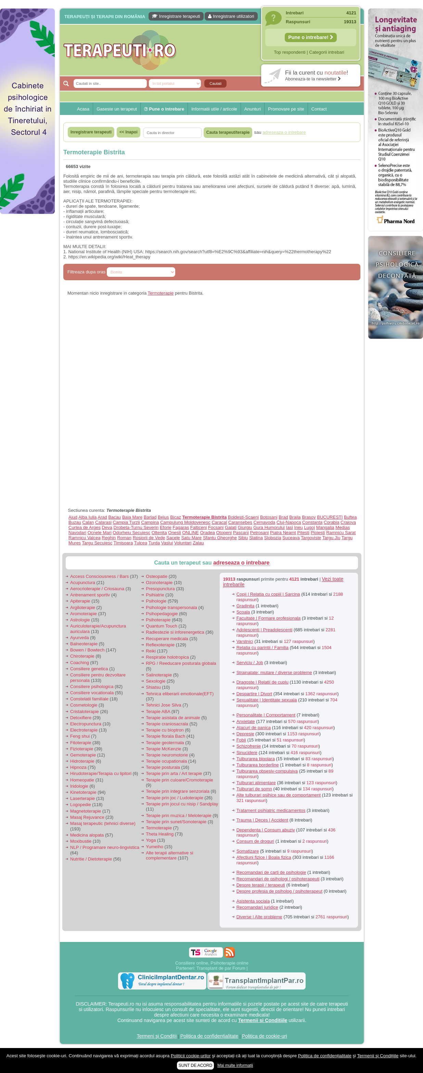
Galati (230, 527)
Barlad (150, 517)
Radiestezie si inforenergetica (175, 632)
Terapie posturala (163, 767)
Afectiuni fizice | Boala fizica (263, 857)
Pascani (241, 532)
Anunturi (252, 109)
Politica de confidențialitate (209, 1036)
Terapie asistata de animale (173, 717)
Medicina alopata (87, 835)
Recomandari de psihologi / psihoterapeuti (278, 878)
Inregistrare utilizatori (231, 16)
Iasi (289, 527)
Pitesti (303, 532)
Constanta (312, 522)
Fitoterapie (80, 742)
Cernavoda (264, 522)
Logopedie (80, 804)
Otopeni (224, 532)
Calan (88, 522)
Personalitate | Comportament (265, 715)
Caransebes (240, 522)
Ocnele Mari (100, 532)
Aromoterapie (83, 613)
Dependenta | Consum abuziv (265, 829)
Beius (163, 517)
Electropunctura (85, 723)
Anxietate (245, 721)
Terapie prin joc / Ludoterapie (174, 797)
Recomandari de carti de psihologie (271, 872)
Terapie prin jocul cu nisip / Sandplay (182, 803)
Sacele (173, 537)
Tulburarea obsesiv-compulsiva (267, 771)
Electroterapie (84, 730)
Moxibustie (80, 841)
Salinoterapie (159, 674)
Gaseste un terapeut (117, 109)
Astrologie (80, 619)
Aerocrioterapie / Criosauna (97, 588)
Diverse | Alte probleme (259, 916)
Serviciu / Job (249, 662)
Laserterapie (82, 798)
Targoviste (311, 537)
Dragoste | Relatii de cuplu (262, 682)
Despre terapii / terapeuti (260, 885)
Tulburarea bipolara (255, 758)
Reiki (151, 651)
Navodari (77, 532)
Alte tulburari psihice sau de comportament (278, 795)
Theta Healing (160, 834)
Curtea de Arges (84, 527)
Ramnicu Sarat (341, 532)
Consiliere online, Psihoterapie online (211, 963)
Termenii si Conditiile (262, 1020)
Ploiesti (318, 532)
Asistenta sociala (253, 901)
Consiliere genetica (89, 668)
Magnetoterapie (85, 811)
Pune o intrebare (164, 109)
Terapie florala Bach (165, 736)
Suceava (291, 537)
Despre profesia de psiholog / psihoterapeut (279, 891)
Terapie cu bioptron (165, 730)
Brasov (309, 517)
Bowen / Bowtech (87, 649)
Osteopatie (156, 576)
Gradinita (245, 605)
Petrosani (259, 532)
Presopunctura (160, 588)
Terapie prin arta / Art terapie (174, 773)
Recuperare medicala (167, 638)
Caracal (219, 522)
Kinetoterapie (83, 792)
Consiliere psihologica (91, 686)
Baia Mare (132, 517)
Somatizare (247, 851)
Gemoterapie (83, 755)
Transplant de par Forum (220, 968)
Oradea (207, 532)
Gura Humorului (269, 527)
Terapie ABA (158, 711)
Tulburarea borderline (257, 764)
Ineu (298, 527)
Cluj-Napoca (289, 522)
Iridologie (79, 786)
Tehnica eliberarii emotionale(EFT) (180, 693)
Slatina (256, 537)
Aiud (72, 517)
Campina (150, 522)
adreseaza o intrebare (241, 563)
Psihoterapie (158, 619)
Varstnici (244, 641)
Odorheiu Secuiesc (131, 532)
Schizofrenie (248, 746)
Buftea (350, 517)
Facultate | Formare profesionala (268, 618)
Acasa (83, 109)
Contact (319, 109)
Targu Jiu (331, 537)
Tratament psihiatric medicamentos (271, 810)
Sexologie (155, 681)
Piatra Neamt (283, 532)
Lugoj (309, 527)
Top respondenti (290, 52)
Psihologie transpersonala (171, 607)
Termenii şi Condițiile (377, 1055)
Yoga (151, 840)
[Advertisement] (27, 240)
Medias (342, 527)
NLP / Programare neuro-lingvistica (104, 847)
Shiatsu (153, 687)
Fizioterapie (81, 748)
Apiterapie (80, 601)
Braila (294, 517)
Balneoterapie (84, 643)
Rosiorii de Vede (149, 537)
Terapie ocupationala (166, 761)
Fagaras (181, 527)
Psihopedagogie (162, 613)
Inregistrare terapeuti (176, 16)
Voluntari (183, 542)
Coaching (79, 662)
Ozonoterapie (159, 582)
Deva (107, 527)
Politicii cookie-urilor (191, 1055)
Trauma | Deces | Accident (262, 820)
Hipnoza (78, 767)
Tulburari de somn (254, 788)
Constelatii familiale (89, 698)
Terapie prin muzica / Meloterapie (178, 815)
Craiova (348, 522)
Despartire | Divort (254, 693)
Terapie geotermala (165, 742)
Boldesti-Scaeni (243, 517)
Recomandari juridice (257, 907)
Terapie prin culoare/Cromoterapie (179, 780)
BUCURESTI (330, 517)
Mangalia (325, 527)
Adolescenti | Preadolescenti (264, 629)
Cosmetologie (84, 705)
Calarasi (103, 522)
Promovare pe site (286, 109)
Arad (102, 517)
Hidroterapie (82, 761)
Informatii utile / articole (214, 109)
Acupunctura (82, 582)
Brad (283, 517)
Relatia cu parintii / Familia (262, 647)
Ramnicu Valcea (84, 537)
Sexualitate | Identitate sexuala (266, 699)
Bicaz (175, 517)
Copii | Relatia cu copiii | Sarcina (268, 594)
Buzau (74, 522)
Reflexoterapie (160, 644)
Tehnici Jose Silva (163, 705)
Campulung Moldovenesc (185, 522)
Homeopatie (82, 780)
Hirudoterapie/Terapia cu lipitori (100, 773)
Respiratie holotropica (167, 657)
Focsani (216, 527)
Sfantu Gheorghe (220, 537)
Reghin (109, 537)
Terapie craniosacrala (167, 723)
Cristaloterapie (84, 711)
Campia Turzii (126, 522)
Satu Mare (191, 537)
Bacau (114, 517)
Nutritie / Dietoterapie (91, 859)
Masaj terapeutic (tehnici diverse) (103, 823)
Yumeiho (154, 846)
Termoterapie (161, 293)
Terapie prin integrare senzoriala (177, 791)
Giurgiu (245, 527)
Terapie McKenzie (163, 748)
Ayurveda (79, 637)
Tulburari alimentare (256, 782)
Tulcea (141, 542)
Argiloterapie (82, 607)
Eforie (165, 527)
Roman (124, 537)
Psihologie (156, 601)
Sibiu (243, 537)
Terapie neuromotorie (167, 755)
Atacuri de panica (253, 727)
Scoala (243, 612)
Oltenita (159, 532)
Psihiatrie (155, 594)
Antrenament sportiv (90, 594)
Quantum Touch (161, 626)
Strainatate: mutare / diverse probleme (274, 672)
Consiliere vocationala (92, 692)
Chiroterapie (82, 656)
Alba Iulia (87, 517)
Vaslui (167, 542)
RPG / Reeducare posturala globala (181, 663)
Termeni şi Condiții (157, 1036)
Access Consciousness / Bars (99, 576)
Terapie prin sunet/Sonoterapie (176, 821)
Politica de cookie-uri (264, 1036)
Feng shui (80, 736)
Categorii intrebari (326, 52)
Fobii (241, 739)
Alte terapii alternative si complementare (169, 855)
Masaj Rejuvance (87, 817)
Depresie (245, 733)
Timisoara (123, 542)
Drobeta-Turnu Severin (136, 527)
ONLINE (190, 532)
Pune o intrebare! (310, 37)
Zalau (198, 542)
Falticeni (198, 527)
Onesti (174, 532)
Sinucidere (246, 752)
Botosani (269, 517)
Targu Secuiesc (97, 542)
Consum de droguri (255, 841)
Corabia (331, 522)
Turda (154, 542)
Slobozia (272, 537)
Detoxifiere (80, 717)
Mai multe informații (235, 1065)
